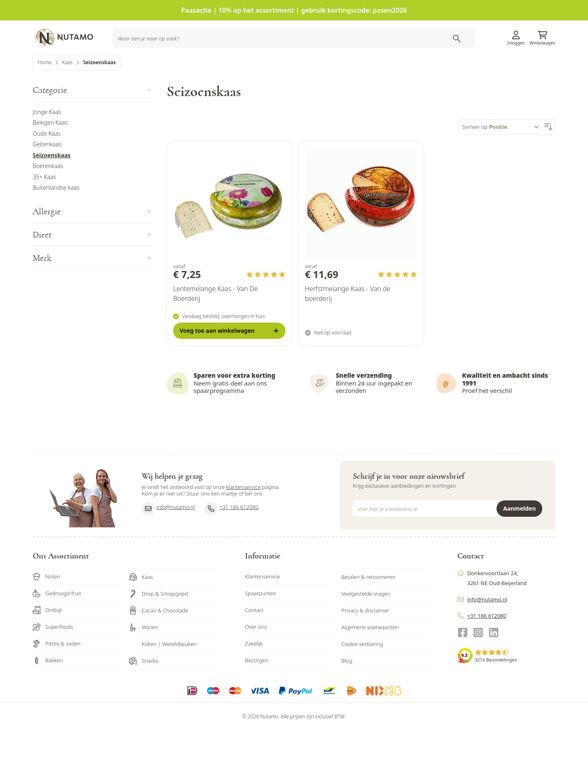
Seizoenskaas (52, 184)
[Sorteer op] (515, 156)
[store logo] (69, 34)
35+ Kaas (44, 206)
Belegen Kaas (50, 152)
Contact (254, 639)
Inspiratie (408, 67)
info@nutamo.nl (168, 537)
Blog (346, 690)
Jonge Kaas (47, 141)
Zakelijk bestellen (502, 67)
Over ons (256, 656)
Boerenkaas (48, 195)
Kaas (67, 91)
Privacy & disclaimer (365, 639)
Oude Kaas (47, 162)
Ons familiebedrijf (450, 67)
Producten (354, 67)
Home (44, 91)
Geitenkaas (47, 173)
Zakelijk (254, 673)
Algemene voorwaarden (370, 656)
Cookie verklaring (362, 673)
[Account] (516, 32)
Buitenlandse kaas (56, 217)
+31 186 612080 (231, 537)
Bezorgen (256, 689)
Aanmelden (519, 538)
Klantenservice (454, 35)
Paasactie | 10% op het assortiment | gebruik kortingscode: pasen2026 (294, 10)
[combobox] (160, 67)
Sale (543, 67)
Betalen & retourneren (368, 606)
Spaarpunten (260, 622)
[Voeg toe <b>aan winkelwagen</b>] (229, 360)
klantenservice (243, 516)
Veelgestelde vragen (365, 623)
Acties (382, 67)
